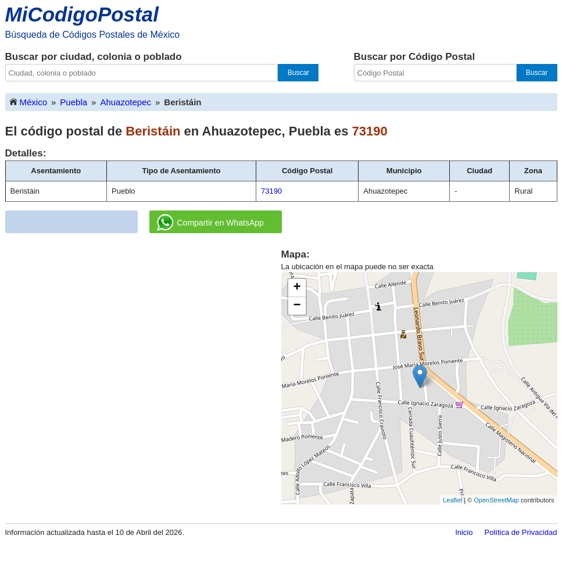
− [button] (296, 306)
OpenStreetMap (496, 500)
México (28, 101)
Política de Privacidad (520, 532)
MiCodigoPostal (82, 14)
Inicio (463, 532)
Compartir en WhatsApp (210, 222)
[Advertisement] (143, 329)
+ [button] (296, 288)
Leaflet (452, 500)
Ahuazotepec (125, 102)
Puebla (73, 102)
